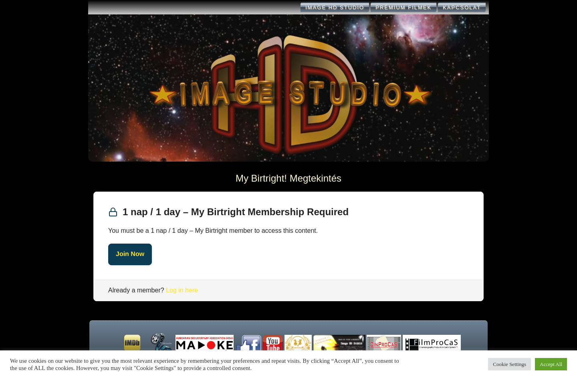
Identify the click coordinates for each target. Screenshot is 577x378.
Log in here (182, 290)
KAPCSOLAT (462, 7)
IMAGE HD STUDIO (334, 7)
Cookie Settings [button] (509, 364)
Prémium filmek (403, 7)
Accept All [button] (551, 364)
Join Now (130, 254)
